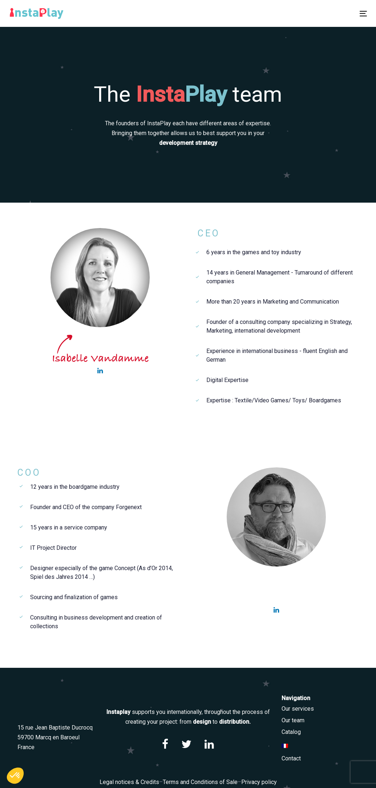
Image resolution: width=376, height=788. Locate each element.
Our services (298, 708)
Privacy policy (259, 782)
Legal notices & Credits (129, 782)
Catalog (291, 731)
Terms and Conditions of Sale (200, 782)
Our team (293, 720)
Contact (291, 758)
